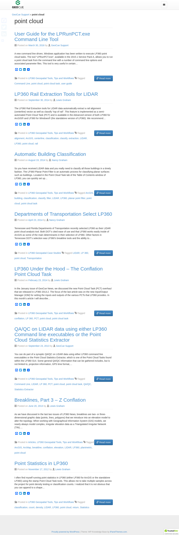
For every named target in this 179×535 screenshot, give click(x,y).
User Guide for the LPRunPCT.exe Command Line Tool (52, 36)
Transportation (34, 258)
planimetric (86, 447)
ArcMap (27, 447)
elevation (58, 447)
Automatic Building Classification (50, 154)
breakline (37, 447)
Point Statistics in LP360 (41, 463)
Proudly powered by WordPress (65, 532)
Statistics (84, 507)
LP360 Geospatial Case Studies (44, 253)
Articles (32, 442)
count (31, 507)
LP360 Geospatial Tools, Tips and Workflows (51, 78)
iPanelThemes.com (118, 532)
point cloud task (52, 83)
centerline (39, 138)
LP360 (18, 143)
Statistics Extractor (24, 389)
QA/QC (87, 384)
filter (49, 198)
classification (52, 138)
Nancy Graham (59, 160)
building (18, 198)
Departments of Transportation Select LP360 (63, 214)
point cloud (37, 83)
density (39, 507)
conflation (19, 318)
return (76, 507)
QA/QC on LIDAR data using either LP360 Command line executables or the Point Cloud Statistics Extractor (61, 334)
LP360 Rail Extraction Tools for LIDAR (56, 94)
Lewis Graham (63, 100)
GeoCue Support (20, 14)
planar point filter (76, 198)
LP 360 (84, 253)
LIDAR (83, 138)
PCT (36, 318)
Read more (103, 78)
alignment (20, 138)
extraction (74, 138)
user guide (66, 83)
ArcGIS (29, 138)
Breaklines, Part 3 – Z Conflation (50, 400)
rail (36, 143)
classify (63, 138)
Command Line (22, 83)
